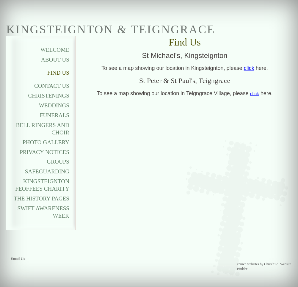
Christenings (48, 95)
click (249, 68)
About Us (55, 60)
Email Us (18, 259)
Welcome (54, 50)
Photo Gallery (46, 142)
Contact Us (51, 86)
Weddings (54, 105)
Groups (58, 162)
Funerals (54, 115)
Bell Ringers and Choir (42, 129)
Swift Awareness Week (43, 212)
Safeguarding (47, 171)
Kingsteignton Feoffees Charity (42, 185)
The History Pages (41, 198)
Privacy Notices (44, 152)
